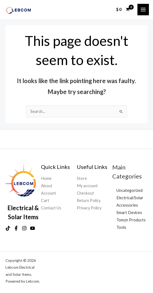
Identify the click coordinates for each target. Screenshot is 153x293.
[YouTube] (32, 228)
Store (82, 178)
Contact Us (51, 208)
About (46, 185)
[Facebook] (16, 228)
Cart (45, 200)
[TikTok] (7, 228)
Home (46, 178)
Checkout (85, 193)
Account (48, 193)
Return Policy (89, 200)
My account (87, 185)
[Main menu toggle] (143, 9)
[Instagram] (24, 228)
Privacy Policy (89, 208)
